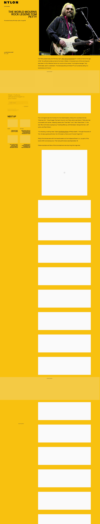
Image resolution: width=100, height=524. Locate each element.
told (63, 131)
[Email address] (18, 104)
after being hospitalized (68, 58)
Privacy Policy (14, 111)
